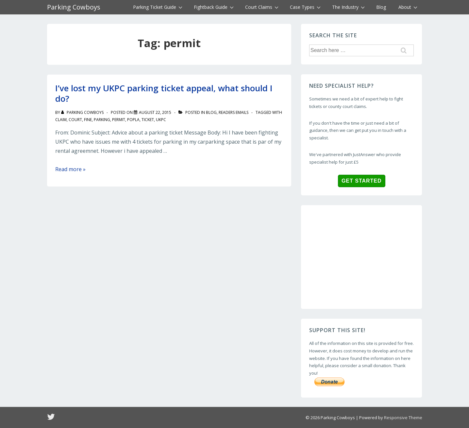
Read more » (70, 169)
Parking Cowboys (73, 7)
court (75, 119)
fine (88, 119)
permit (118, 119)
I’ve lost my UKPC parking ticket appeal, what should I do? (164, 93)
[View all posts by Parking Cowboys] (83, 112)
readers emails (233, 112)
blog (211, 112)
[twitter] (52, 419)
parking (102, 119)
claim (61, 119)
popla (133, 119)
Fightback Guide (214, 7)
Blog (381, 7)
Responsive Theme (403, 417)
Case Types (306, 7)
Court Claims (262, 7)
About (408, 7)
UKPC (161, 119)
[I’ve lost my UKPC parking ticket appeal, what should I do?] (155, 112)
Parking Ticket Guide (158, 7)
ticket (148, 119)
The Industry (349, 7)
